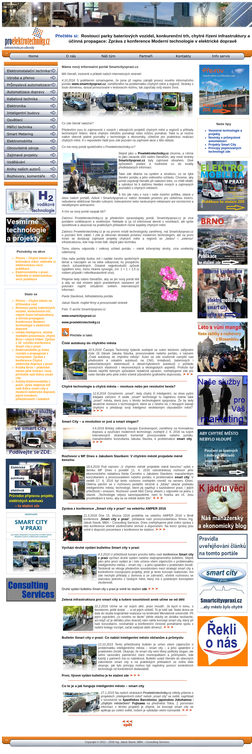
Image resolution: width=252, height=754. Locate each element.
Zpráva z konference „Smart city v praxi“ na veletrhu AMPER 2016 (114, 508)
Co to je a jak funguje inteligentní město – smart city (103, 686)
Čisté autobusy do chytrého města (89, 343)
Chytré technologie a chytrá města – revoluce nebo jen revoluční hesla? (119, 386)
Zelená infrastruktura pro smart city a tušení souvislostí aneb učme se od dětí (123, 599)
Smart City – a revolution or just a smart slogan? (100, 421)
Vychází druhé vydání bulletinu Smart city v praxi (100, 547)
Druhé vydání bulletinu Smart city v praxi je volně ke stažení (104, 589)
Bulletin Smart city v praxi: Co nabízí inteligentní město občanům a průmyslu (123, 637)
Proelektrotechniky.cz (157, 693)
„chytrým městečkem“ (123, 703)
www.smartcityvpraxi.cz (89, 84)
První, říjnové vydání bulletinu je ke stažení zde (95, 675)
